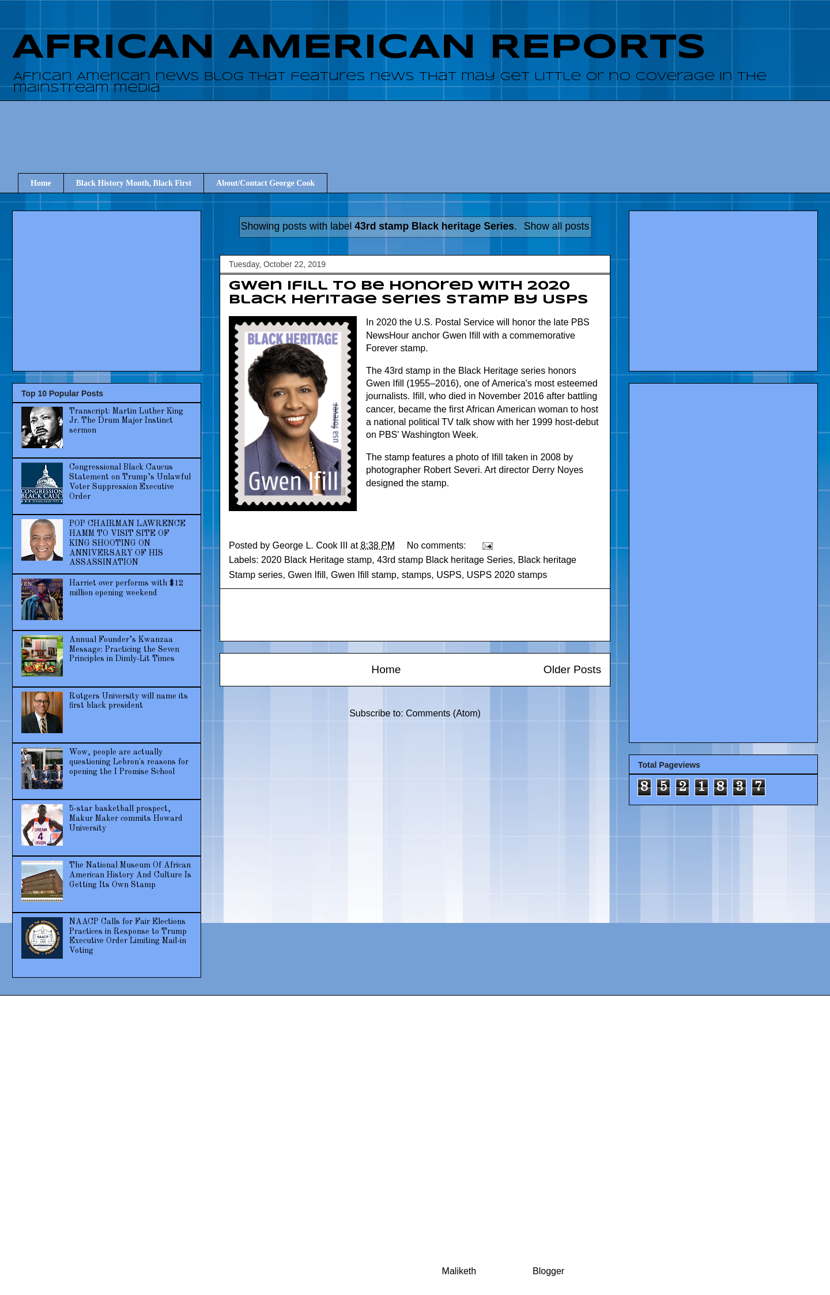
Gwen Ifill (307, 575)
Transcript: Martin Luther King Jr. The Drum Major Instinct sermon (126, 421)
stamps (417, 575)
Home (41, 183)
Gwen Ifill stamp (364, 575)
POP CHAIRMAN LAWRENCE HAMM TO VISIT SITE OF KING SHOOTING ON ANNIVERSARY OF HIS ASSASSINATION (127, 543)
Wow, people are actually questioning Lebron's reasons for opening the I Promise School (128, 762)
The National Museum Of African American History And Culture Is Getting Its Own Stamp (130, 875)
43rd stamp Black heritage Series (445, 560)
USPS (449, 575)
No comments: (438, 545)
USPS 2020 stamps (507, 575)
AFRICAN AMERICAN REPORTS (359, 48)
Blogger (548, 1271)
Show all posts (556, 226)
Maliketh (459, 1271)
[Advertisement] (421, 126)
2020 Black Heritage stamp (316, 560)
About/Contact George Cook (265, 183)
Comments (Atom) (443, 713)
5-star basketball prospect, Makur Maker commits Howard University (126, 818)
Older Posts (572, 669)
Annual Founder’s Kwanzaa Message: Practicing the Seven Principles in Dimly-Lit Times (124, 649)
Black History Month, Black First (133, 183)
